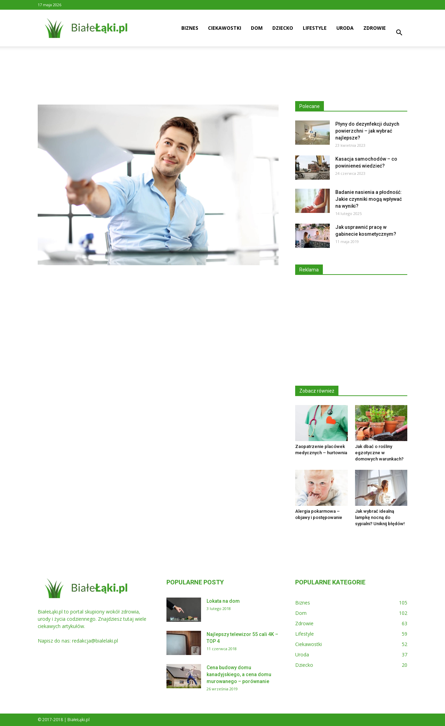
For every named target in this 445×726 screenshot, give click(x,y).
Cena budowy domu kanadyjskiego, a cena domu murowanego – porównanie (239, 674)
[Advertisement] (222, 70)
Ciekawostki (224, 28)
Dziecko (282, 28)
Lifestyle (315, 28)
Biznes (189, 28)
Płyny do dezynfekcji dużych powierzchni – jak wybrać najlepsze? (367, 131)
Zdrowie (374, 28)
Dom (257, 28)
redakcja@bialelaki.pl (95, 640)
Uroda (345, 28)
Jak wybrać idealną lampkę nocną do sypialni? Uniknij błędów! (380, 517)
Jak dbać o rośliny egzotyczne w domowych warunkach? (379, 452)
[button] (399, 33)
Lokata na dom (223, 601)
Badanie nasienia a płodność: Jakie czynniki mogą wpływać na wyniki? (368, 199)
